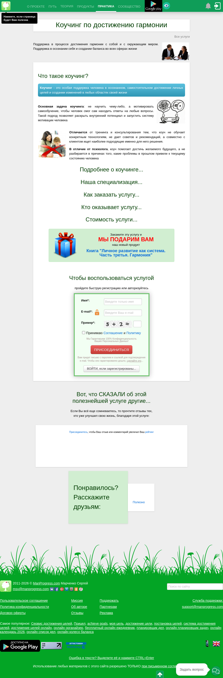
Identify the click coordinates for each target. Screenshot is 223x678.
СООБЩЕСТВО (129, 6)
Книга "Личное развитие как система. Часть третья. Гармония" (126, 252)
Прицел (79, 623)
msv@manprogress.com (31, 589)
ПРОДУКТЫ (85, 6)
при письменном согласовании (165, 666)
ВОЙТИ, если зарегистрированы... (111, 368)
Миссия (77, 600)
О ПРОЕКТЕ (36, 6)
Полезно (139, 502)
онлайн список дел (41, 632)
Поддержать (109, 600)
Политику (133, 333)
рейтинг (149, 432)
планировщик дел (150, 628)
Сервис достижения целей (51, 623)
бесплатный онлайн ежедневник (110, 628)
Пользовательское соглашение (24, 600)
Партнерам (108, 607)
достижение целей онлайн (31, 628)
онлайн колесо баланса (75, 632)
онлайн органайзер (68, 628)
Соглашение (113, 333)
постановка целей (167, 623)
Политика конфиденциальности (24, 607)
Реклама (106, 613)
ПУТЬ (52, 6)
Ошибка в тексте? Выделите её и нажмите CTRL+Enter (111, 658)
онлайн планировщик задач (187, 628)
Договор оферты (13, 613)
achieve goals (97, 623)
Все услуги (182, 36)
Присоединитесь (78, 432)
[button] (216, 671)
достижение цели (138, 623)
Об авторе (79, 607)
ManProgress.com (46, 583)
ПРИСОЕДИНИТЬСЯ (111, 350)
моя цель (117, 623)
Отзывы (77, 613)
